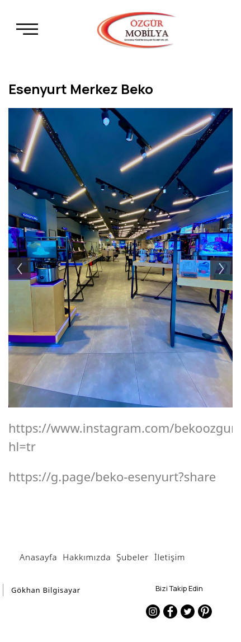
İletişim (169, 557)
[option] (120, 257)
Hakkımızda (87, 557)
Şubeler (132, 557)
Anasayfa (38, 557)
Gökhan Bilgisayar (46, 590)
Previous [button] (14, 257)
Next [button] (227, 257)
